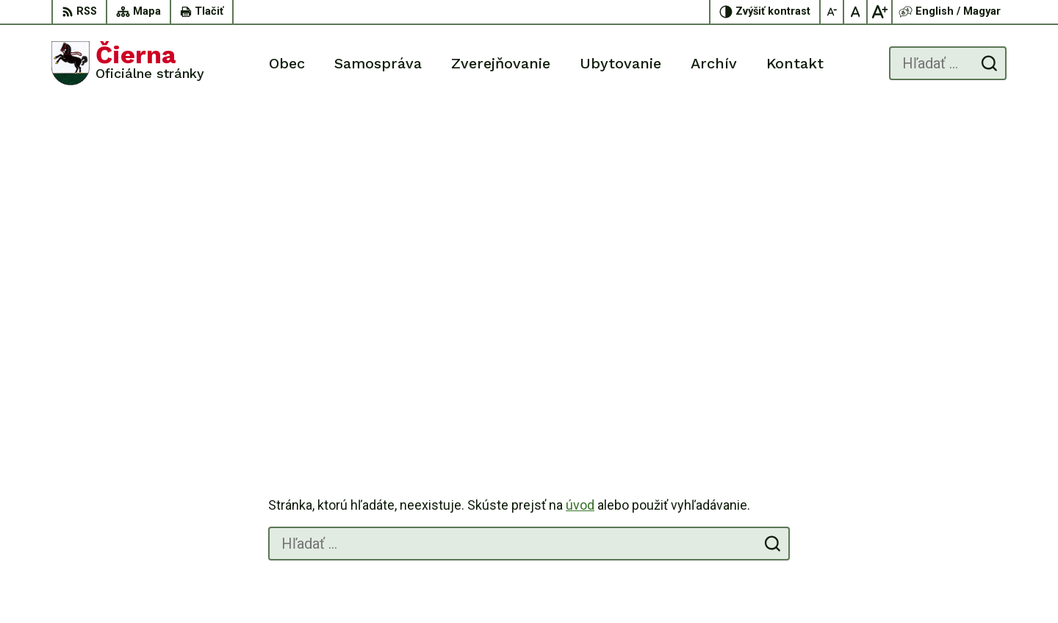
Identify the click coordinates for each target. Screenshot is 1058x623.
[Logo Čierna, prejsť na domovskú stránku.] (127, 63)
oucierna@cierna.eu (957, 517)
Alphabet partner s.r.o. (604, 584)
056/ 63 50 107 (947, 500)
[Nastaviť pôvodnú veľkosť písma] (856, 12)
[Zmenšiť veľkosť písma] (832, 12)
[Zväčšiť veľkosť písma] (879, 12)
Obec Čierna (788, 584)
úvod (580, 183)
